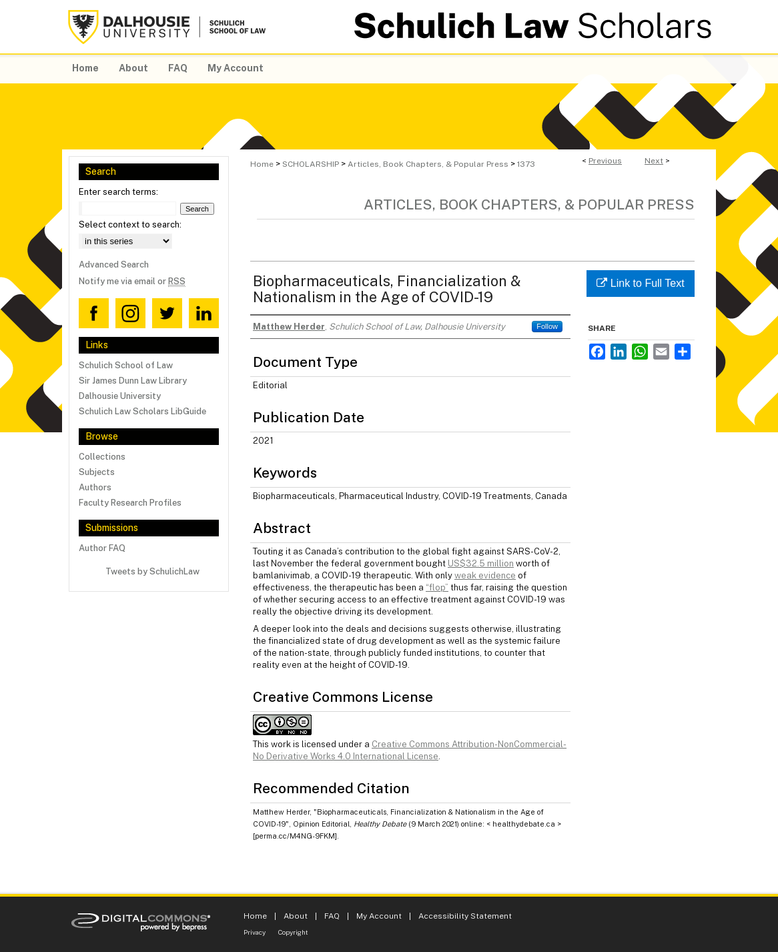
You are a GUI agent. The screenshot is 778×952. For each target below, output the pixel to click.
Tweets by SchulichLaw (152, 571)
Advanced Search (114, 265)
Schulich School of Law (126, 365)
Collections (102, 457)
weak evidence (485, 575)
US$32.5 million (481, 563)
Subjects (97, 472)
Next (654, 160)
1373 (526, 164)
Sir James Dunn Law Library (133, 381)
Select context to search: (130, 224)
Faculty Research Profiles (130, 503)
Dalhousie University (120, 396)
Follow (547, 326)
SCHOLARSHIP (310, 164)
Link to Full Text (640, 283)
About (296, 916)
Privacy (255, 932)
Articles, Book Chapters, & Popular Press (428, 164)
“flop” (437, 587)
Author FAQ (102, 548)
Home (262, 164)
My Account (379, 916)
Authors (95, 487)
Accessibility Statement (465, 916)
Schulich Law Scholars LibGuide (142, 411)
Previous (605, 160)
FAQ (332, 916)
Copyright (293, 932)
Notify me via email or (132, 281)
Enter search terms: (118, 192)
